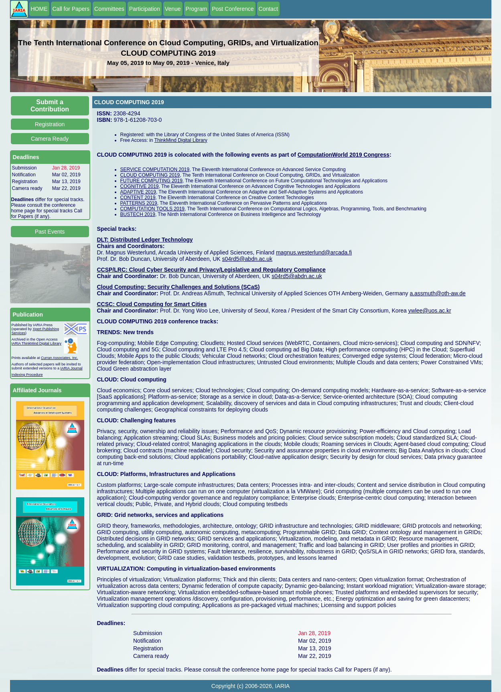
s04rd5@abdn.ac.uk (247, 259)
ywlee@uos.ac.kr (429, 310)
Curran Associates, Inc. (59, 358)
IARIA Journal (72, 368)
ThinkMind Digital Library (180, 140)
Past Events (50, 231)
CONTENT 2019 (138, 197)
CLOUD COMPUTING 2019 (150, 175)
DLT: (103, 239)
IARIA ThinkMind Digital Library (36, 343)
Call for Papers (71, 9)
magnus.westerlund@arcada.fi (314, 252)
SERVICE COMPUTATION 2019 (155, 169)
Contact (268, 9)
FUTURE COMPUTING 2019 (151, 181)
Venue (173, 9)
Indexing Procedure (27, 375)
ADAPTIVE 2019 (138, 192)
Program (196, 9)
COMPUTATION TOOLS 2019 (152, 209)
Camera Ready (50, 138)
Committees (109, 9)
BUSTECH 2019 (137, 214)
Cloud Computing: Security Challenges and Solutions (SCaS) (178, 287)
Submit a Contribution (49, 106)
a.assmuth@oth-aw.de (438, 293)
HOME (39, 9)
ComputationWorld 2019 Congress (343, 154)
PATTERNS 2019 (138, 203)
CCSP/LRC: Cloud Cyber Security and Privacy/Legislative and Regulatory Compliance (211, 269)
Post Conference (233, 9)
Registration (50, 124)
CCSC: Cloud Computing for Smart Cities (152, 304)
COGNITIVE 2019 (139, 186)
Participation (144, 9)
